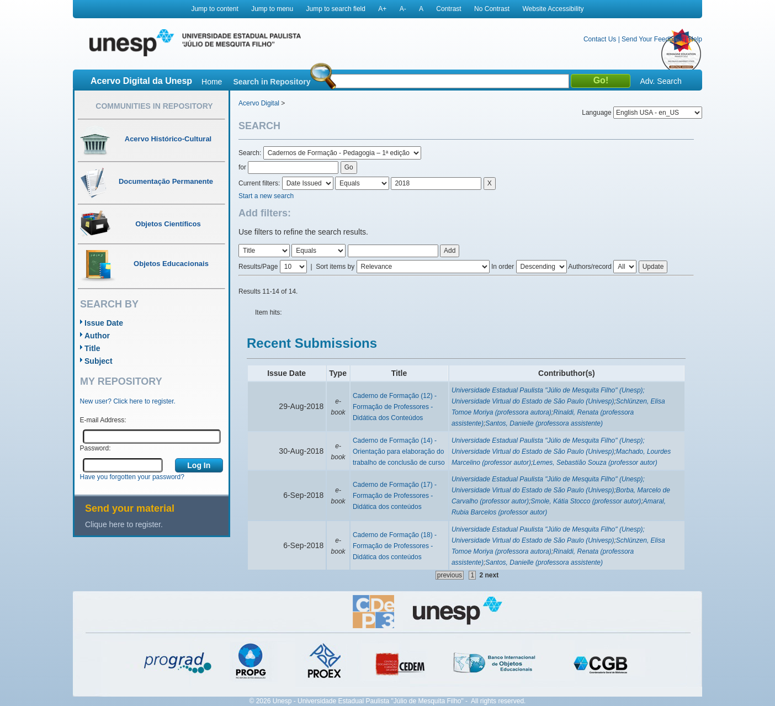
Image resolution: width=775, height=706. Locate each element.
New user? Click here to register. (128, 401)
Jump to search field (335, 9)
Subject (98, 361)
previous (449, 575)
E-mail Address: (103, 420)
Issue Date (103, 323)
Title (92, 348)
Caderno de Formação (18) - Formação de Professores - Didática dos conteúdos (395, 546)
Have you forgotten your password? (132, 477)
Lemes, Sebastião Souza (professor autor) (595, 462)
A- (403, 9)
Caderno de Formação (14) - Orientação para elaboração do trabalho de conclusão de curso (399, 451)
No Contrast (491, 9)
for (242, 167)
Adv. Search (660, 81)
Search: (250, 153)
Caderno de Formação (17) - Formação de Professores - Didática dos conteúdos (395, 496)
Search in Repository (271, 81)
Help (695, 39)
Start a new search (266, 196)
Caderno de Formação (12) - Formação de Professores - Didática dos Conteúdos (395, 407)
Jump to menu (272, 9)
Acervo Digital (258, 103)
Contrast (448, 9)
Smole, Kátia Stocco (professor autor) (585, 501)
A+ (382, 9)
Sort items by (335, 266)
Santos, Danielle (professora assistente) (544, 423)
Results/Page (258, 266)
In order (502, 266)
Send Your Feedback (652, 39)
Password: (95, 448)
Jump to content (214, 9)
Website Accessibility (552, 9)
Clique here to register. (124, 524)
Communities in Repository (154, 106)
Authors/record (590, 266)
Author (97, 335)
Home (211, 81)
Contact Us (599, 39)
